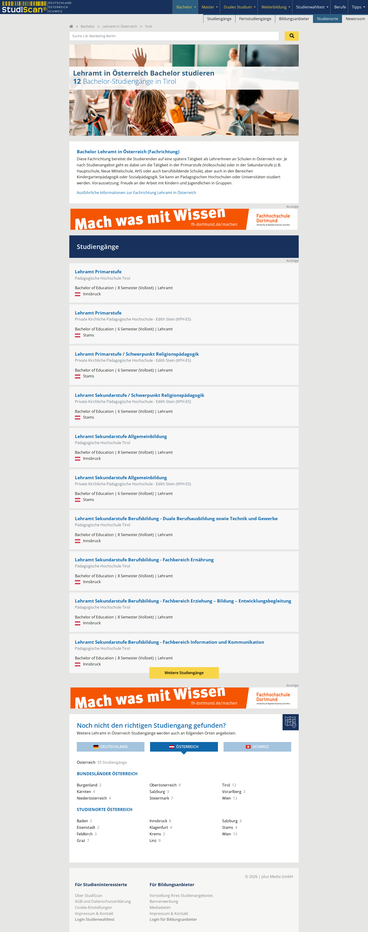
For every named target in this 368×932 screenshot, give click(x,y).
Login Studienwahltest (94, 919)
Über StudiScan (88, 895)
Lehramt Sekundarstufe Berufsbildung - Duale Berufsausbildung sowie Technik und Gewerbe (176, 518)
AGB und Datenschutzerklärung (103, 901)
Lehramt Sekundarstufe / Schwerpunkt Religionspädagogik (139, 395)
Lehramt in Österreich (120, 26)
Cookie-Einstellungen (93, 907)
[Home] (71, 26)
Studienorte (327, 18)
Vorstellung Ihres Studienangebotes (181, 895)
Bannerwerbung (164, 901)
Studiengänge (219, 18)
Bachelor (184, 7)
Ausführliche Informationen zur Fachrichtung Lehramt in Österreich (136, 192)
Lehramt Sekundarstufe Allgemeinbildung (121, 436)
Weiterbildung (274, 7)
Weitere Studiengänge (184, 672)
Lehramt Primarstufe (98, 271)
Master (208, 7)
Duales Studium (238, 7)
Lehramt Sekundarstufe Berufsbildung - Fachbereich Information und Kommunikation (169, 642)
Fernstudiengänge (255, 18)
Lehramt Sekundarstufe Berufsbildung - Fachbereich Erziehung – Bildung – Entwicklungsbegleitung (183, 601)
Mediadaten (160, 907)
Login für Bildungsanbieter (173, 919)
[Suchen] (292, 36)
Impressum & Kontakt (94, 913)
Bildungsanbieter (294, 18)
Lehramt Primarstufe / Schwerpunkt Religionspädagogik (137, 354)
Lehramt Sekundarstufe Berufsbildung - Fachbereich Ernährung (144, 559)
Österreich (184, 746)
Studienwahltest (310, 7)
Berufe (340, 7)
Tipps (356, 7)
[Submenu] (195, 7)
